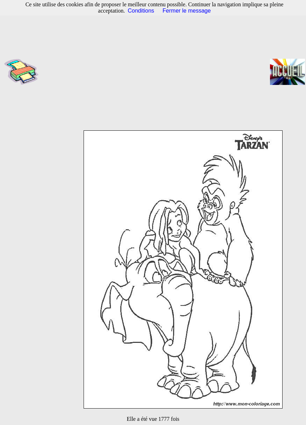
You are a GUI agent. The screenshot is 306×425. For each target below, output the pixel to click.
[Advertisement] (156, 72)
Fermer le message (187, 11)
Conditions (141, 11)
